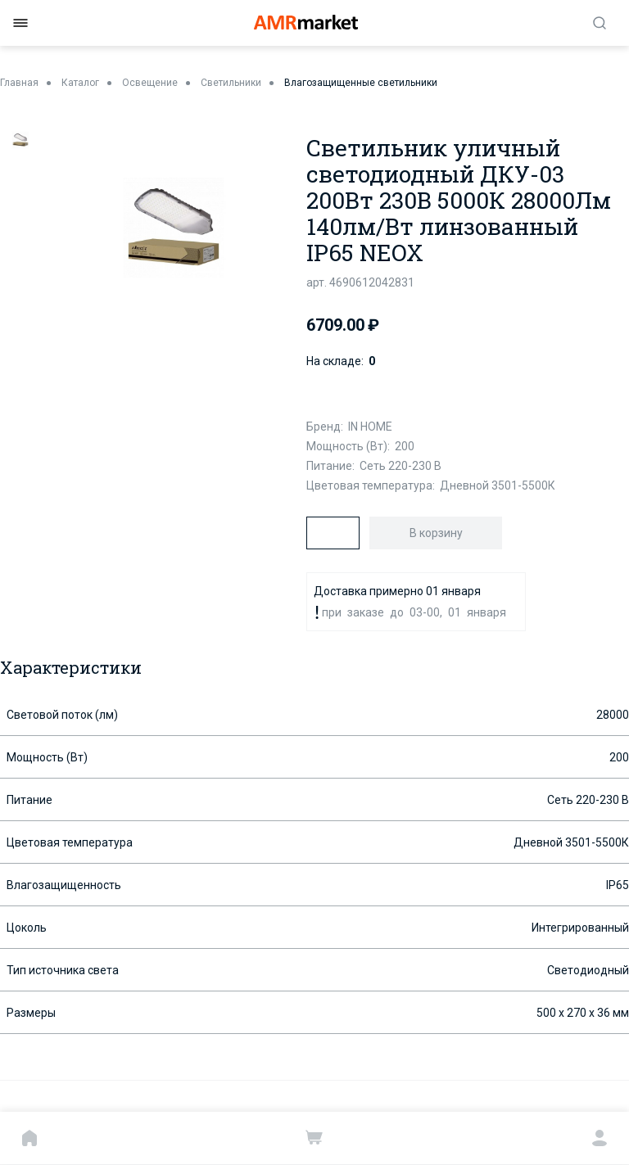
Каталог (80, 82)
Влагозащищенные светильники (360, 82)
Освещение (150, 82)
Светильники (231, 82)
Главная (19, 82)
